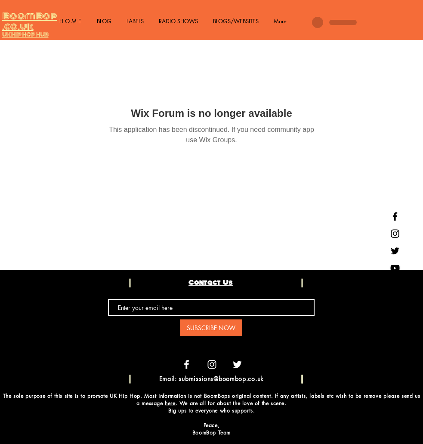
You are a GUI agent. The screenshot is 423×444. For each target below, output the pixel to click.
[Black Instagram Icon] (395, 233)
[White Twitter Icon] (237, 364)
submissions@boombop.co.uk (221, 379)
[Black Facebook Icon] (395, 216)
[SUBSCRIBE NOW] (211, 327)
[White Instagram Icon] (212, 364)
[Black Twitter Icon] (395, 250)
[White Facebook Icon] (186, 364)
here (170, 403)
